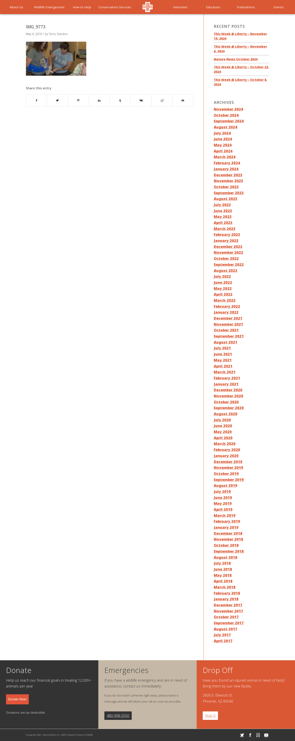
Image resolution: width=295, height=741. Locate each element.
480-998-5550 (118, 715)
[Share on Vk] (141, 100)
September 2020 (229, 407)
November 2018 (228, 539)
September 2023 (229, 192)
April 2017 (223, 640)
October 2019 (226, 473)
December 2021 (228, 318)
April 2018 (223, 581)
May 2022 (223, 288)
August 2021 (225, 342)
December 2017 (228, 605)
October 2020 (226, 401)
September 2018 (229, 551)
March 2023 (224, 228)
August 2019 (225, 485)
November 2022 (228, 252)
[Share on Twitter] (57, 100)
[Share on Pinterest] (78, 100)
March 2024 (224, 156)
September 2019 (229, 479)
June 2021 (223, 354)
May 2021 (223, 360)
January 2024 (226, 168)
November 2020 (228, 395)
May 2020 (223, 431)
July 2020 (222, 419)
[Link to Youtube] (266, 735)
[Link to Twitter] (242, 735)
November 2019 (228, 467)
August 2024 (225, 127)
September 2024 (229, 121)
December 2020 (228, 389)
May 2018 (223, 575)
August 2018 (225, 557)
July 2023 (222, 204)
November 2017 (228, 611)
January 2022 (226, 312)
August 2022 (225, 270)
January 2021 (226, 384)
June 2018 (223, 569)
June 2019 (223, 497)
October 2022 (226, 258)
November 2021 (228, 324)
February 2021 (227, 378)
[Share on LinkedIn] (99, 100)
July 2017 (222, 634)
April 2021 (223, 366)
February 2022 (227, 306)
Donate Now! (17, 699)
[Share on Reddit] (162, 100)
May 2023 (223, 216)
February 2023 (227, 234)
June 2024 (223, 138)
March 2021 (224, 371)
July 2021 (222, 348)
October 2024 (226, 115)
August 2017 (225, 628)
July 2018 (222, 563)
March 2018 (224, 587)
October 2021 (226, 330)
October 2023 (226, 186)
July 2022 (222, 276)
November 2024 (228, 109)
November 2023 (228, 180)
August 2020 (225, 413)
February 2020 (227, 449)
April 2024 (223, 151)
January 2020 (226, 455)
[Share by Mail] (183, 100)
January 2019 (226, 527)
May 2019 (223, 503)
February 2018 (227, 593)
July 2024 (222, 133)
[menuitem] (16, 7)
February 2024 (227, 162)
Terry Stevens (58, 34)
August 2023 (225, 198)
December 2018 (228, 533)
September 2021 (229, 336)
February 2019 (227, 521)
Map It (210, 715)
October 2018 (226, 545)
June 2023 (223, 210)
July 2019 (222, 491)
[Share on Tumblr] (120, 100)
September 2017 (229, 622)
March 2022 (224, 300)
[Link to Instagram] (258, 735)
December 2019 (228, 461)
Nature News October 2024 (236, 59)
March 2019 (224, 515)
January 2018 (226, 599)
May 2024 (223, 144)
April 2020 (223, 437)
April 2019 (223, 509)
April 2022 (223, 294)
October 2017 (226, 616)
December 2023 (228, 174)
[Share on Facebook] (36, 100)
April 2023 (223, 222)
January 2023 (226, 240)
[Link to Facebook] (250, 735)
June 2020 (223, 425)
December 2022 (228, 246)
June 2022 (223, 282)
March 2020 (224, 443)
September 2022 (229, 264)
